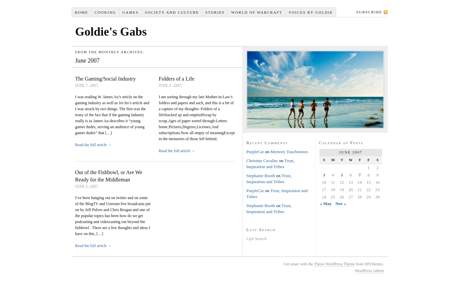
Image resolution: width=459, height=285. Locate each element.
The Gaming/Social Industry (105, 79)
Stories (215, 12)
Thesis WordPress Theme (334, 264)
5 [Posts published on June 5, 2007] (342, 174)
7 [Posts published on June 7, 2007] (360, 174)
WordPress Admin (369, 270)
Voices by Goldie (310, 12)
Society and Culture (172, 12)
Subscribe (369, 12)
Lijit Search (256, 238)
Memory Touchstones (289, 151)
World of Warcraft (256, 12)
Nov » (340, 203)
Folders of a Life (177, 79)
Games (131, 12)
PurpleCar (255, 151)
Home (81, 12)
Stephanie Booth (260, 175)
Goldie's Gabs (111, 31)
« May (325, 203)
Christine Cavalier (262, 160)
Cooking (105, 12)
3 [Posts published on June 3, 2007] (324, 174)
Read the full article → (93, 144)
